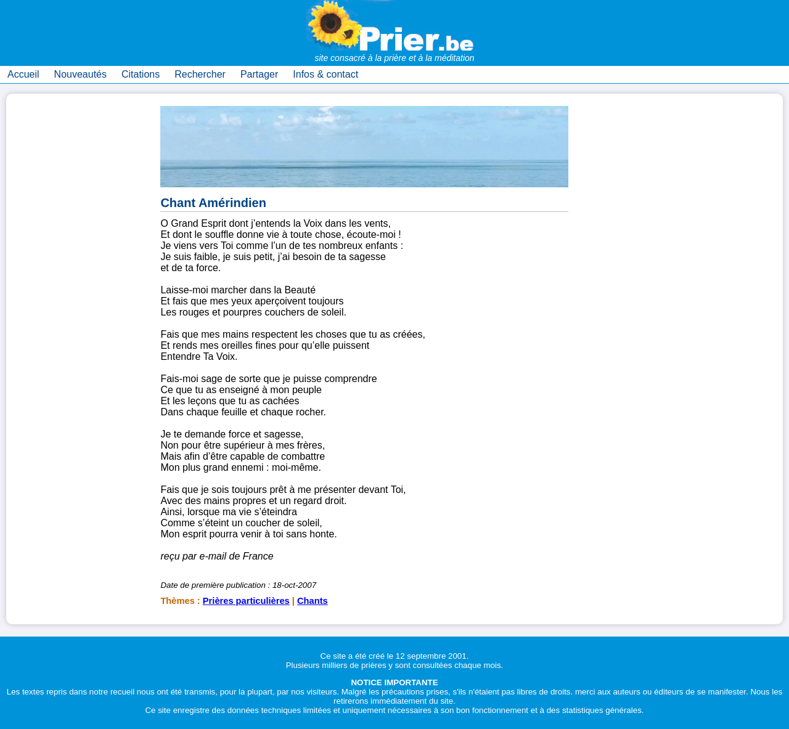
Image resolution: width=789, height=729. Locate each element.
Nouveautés (80, 74)
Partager (259, 74)
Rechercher (200, 74)
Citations (140, 74)
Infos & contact (325, 74)
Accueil (23, 74)
